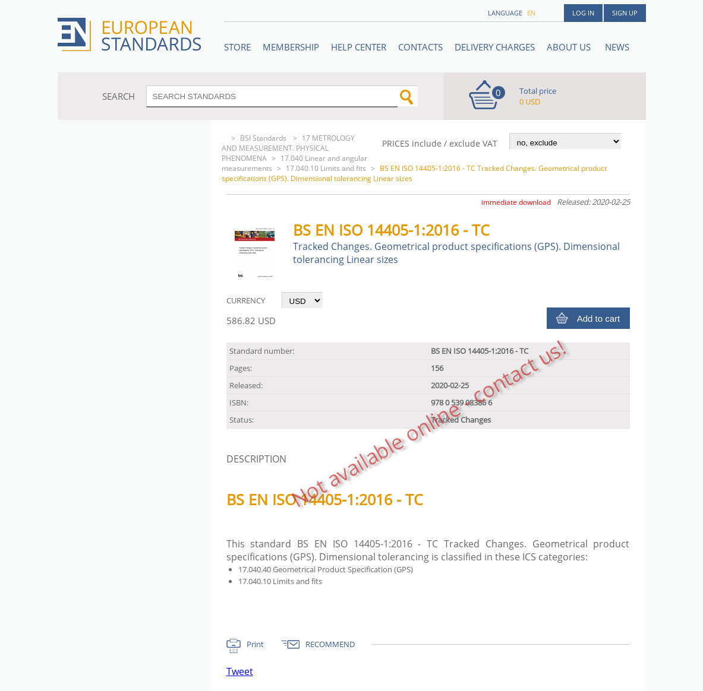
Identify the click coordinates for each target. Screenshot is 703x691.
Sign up (625, 12)
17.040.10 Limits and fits (326, 168)
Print (255, 644)
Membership (291, 47)
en (531, 12)
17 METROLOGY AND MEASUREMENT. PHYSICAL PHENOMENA (288, 148)
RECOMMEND (330, 644)
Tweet (239, 671)
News (617, 47)
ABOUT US (570, 47)
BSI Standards (264, 138)
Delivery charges (495, 47)
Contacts (420, 47)
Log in (583, 12)
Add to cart (598, 318)
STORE (237, 47)
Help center (358, 47)
